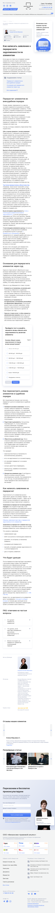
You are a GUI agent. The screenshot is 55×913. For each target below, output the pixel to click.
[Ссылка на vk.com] (4, 6)
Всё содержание (12, 90)
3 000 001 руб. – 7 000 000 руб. (16, 367)
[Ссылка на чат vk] (7, 901)
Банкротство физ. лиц (9, 861)
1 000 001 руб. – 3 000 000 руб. (16, 363)
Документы (6, 871)
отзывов (7, 846)
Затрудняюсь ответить (14, 377)
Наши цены (6, 868)
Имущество (6, 875)
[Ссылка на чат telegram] (4, 901)
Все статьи (6, 885)
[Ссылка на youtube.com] (10, 6)
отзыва (6, 852)
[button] (51, 759)
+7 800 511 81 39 (47, 7)
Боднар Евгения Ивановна (16, 32)
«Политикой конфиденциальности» (12, 822)
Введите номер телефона (9, 808)
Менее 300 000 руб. (14, 348)
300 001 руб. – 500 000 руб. (15, 353)
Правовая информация (33, 903)
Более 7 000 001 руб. (14, 372)
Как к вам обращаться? (9, 802)
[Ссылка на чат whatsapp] (10, 901)
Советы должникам (8, 881)
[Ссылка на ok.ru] (7, 6)
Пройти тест (43, 48)
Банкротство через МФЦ (10, 865)
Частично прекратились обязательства (16, 185)
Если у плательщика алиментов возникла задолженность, (15, 212)
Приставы (5, 878)
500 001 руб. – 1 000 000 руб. (16, 358)
